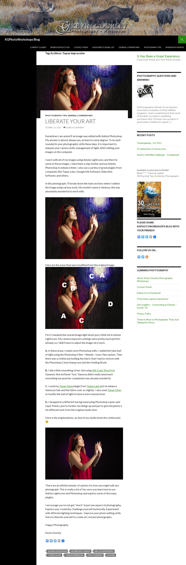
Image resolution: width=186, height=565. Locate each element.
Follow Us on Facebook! (149, 292)
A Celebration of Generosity (151, 148)
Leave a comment (75, 127)
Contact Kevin (81, 47)
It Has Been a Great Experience (158, 56)
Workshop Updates (174, 47)
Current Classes (38, 47)
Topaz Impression (74, 555)
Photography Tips (152, 47)
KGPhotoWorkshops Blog (22, 39)
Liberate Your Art (70, 121)
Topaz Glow (66, 386)
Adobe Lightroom (57, 551)
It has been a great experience (152, 298)
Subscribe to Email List (103, 47)
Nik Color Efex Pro (102, 370)
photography (95, 555)
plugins (111, 555)
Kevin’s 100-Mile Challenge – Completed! (158, 154)
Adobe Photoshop (80, 551)
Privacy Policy (144, 313)
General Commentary (129, 47)
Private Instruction (60, 47)
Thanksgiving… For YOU (149, 143)
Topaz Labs (93, 386)
